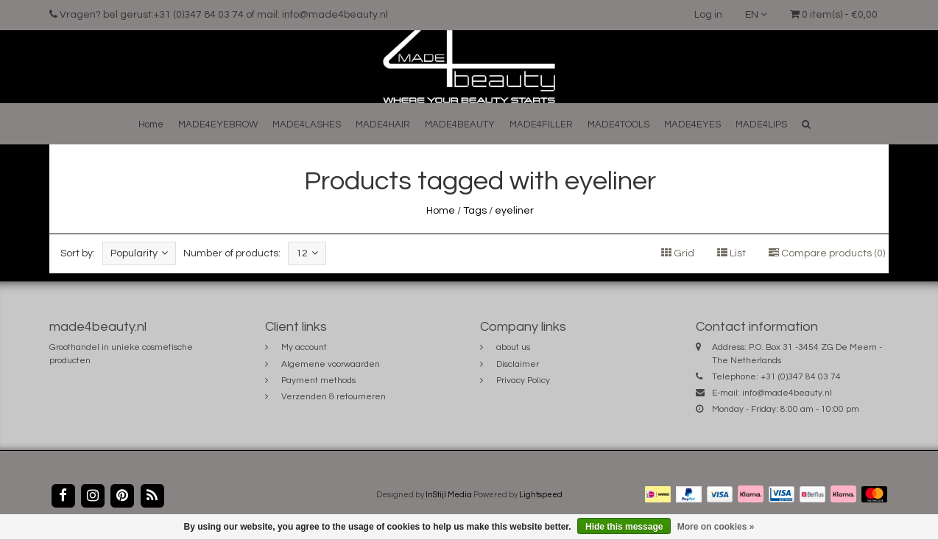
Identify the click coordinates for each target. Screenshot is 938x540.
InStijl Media (449, 495)
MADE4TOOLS (618, 124)
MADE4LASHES (306, 124)
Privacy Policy (523, 380)
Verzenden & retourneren (333, 397)
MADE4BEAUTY (460, 124)
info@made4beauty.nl (787, 393)
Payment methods (318, 380)
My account (304, 347)
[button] (806, 124)
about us (513, 347)
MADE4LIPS (761, 124)
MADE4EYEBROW (218, 124)
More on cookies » (716, 527)
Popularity (139, 253)
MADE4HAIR (383, 124)
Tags (475, 211)
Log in (708, 15)
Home (150, 124)
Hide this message (624, 527)
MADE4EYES (692, 124)
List (731, 253)
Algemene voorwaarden (330, 364)
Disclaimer (517, 364)
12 (307, 253)
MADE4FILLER (541, 124)
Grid (677, 253)
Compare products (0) (827, 253)
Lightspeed (541, 495)
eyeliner (514, 211)
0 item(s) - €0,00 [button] (834, 15)
